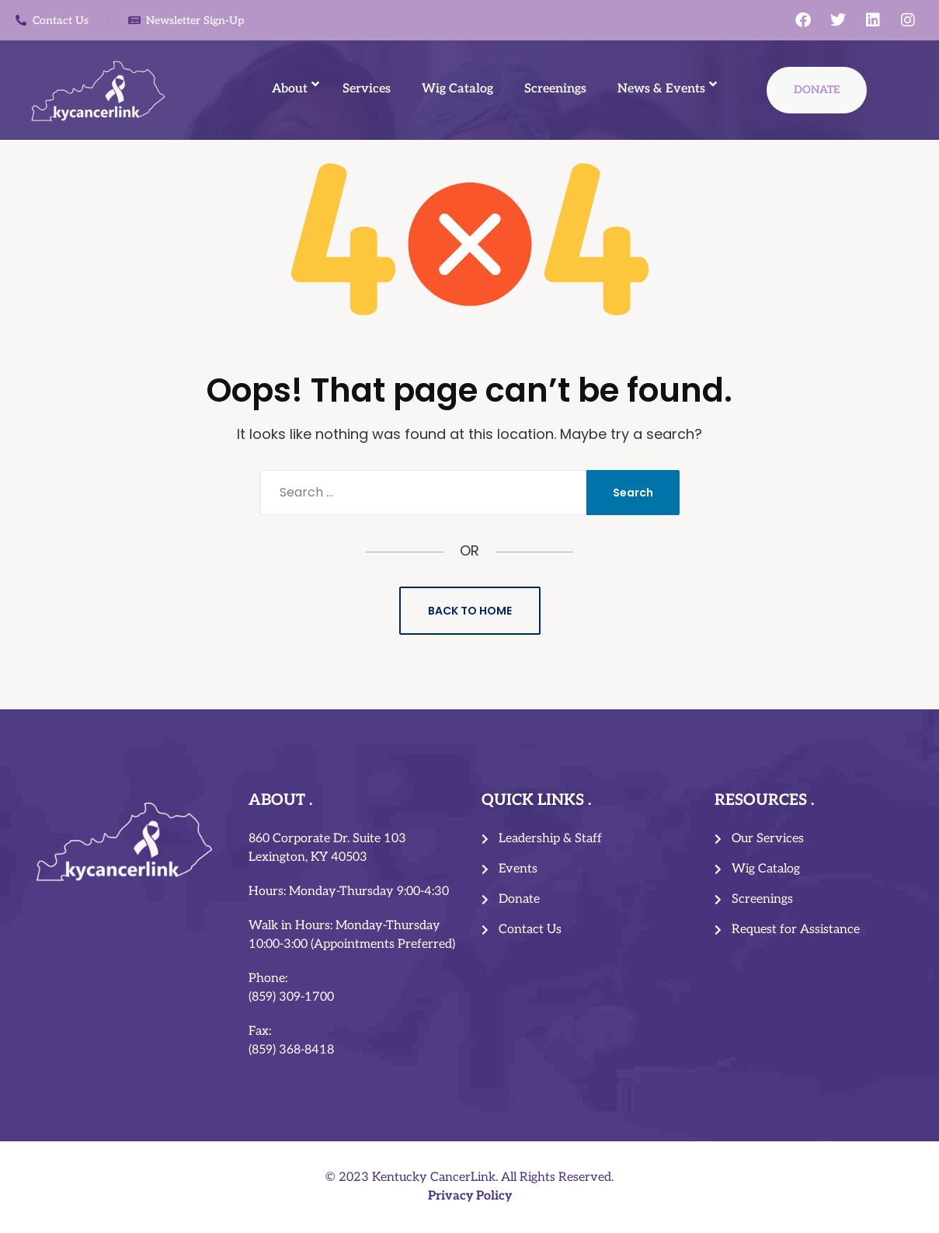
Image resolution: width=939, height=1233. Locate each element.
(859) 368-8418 (291, 1050)
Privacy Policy (470, 1196)
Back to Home (470, 610)
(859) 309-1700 (291, 997)
